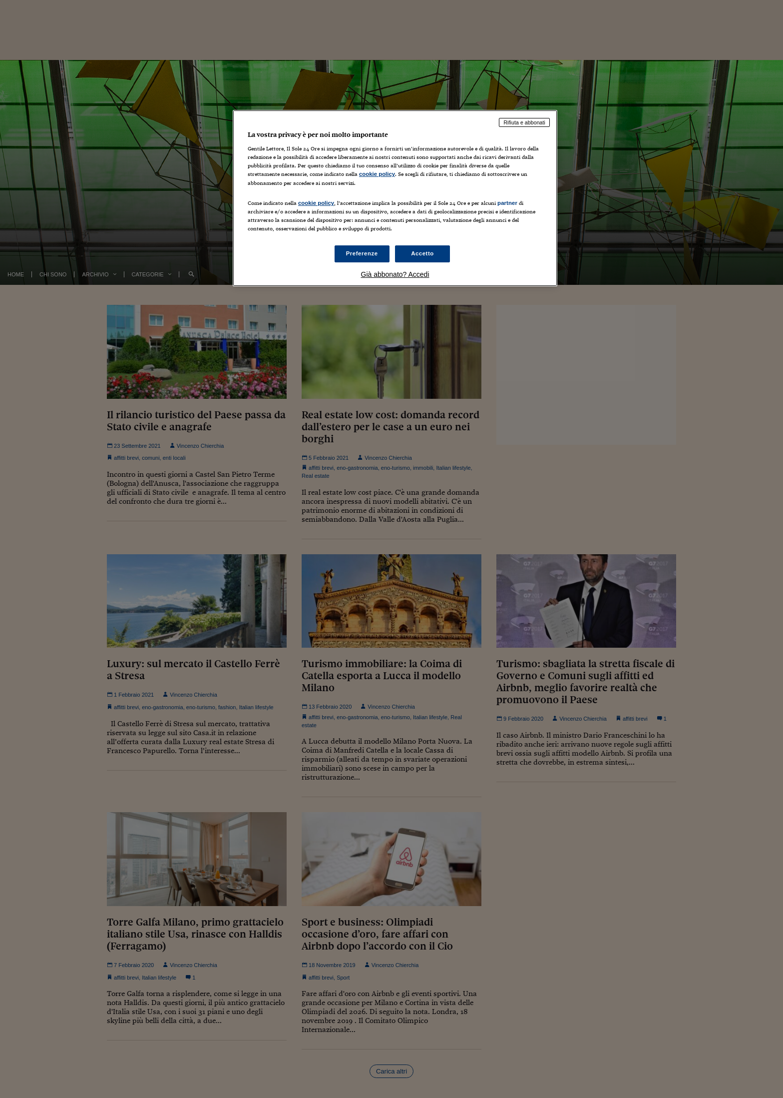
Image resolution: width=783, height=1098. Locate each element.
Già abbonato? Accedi (395, 274)
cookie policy (377, 174)
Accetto (422, 253)
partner (507, 203)
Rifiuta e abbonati (524, 122)
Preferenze (362, 253)
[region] (395, 198)
